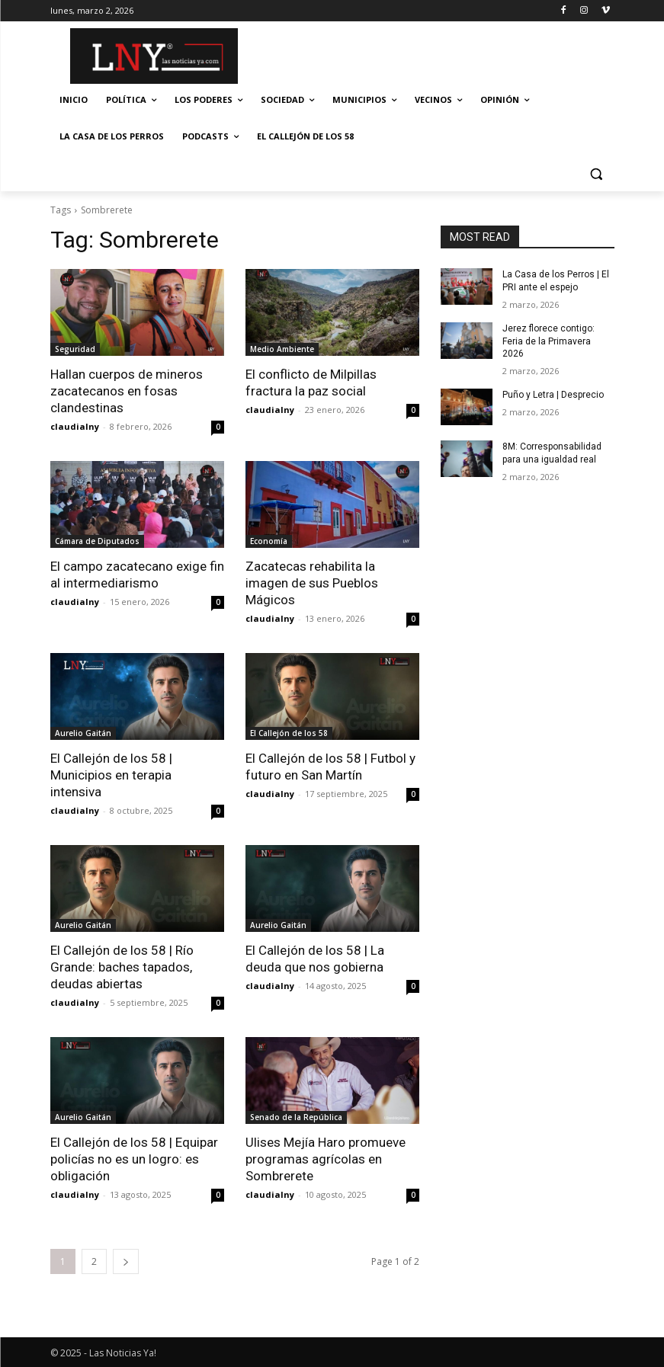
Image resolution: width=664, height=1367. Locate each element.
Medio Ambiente (282, 349)
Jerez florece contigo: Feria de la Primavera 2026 (548, 341)
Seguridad (75, 349)
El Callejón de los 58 (289, 733)
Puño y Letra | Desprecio (553, 394)
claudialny (74, 426)
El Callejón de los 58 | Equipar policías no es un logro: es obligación (134, 1159)
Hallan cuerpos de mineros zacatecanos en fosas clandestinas (126, 391)
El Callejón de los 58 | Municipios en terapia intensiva (111, 775)
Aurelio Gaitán (83, 733)
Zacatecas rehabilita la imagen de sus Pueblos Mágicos (311, 583)
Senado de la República (296, 1117)
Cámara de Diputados (97, 541)
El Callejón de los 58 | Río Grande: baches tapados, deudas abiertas (122, 967)
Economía (268, 541)
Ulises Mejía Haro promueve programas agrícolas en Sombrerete (325, 1159)
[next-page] (126, 1261)
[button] (596, 173)
